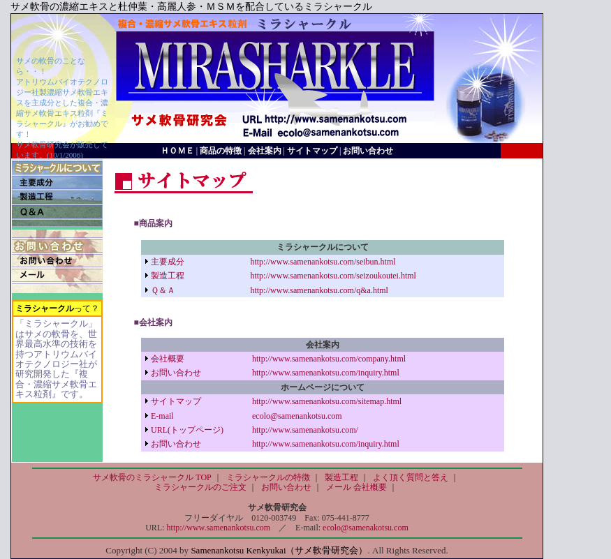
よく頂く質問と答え (410, 477)
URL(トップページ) (187, 430)
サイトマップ (176, 401)
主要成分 (167, 262)
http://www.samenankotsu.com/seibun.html (322, 262)
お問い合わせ (176, 373)
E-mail (161, 416)
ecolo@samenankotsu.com (297, 416)
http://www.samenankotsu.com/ (305, 430)
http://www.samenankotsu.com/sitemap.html (327, 401)
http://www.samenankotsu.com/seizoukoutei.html (333, 276)
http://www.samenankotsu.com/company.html (329, 359)
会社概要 (167, 359)
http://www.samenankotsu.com (219, 527)
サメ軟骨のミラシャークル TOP (152, 477)
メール (338, 487)
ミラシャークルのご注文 (200, 487)
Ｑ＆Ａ (163, 290)
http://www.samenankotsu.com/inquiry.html (325, 373)
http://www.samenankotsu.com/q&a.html (319, 290)
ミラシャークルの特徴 (268, 477)
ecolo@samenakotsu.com (365, 527)
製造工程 (167, 276)
